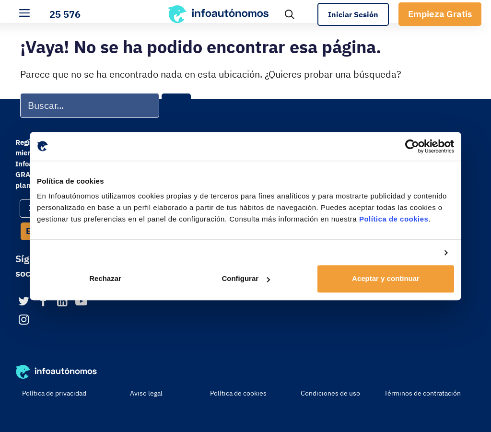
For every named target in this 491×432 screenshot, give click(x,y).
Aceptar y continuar (386, 279)
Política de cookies (394, 219)
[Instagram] (23, 320)
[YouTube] (81, 301)
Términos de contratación (422, 393)
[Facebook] (43, 301)
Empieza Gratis (440, 14)
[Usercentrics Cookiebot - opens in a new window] (412, 146)
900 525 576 (52, 14)
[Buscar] (176, 105)
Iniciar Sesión (353, 14)
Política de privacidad (54, 393)
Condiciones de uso (330, 393)
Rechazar (105, 279)
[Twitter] (23, 301)
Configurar (246, 279)
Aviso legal (146, 393)
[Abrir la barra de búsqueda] (289, 14)
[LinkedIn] (62, 301)
